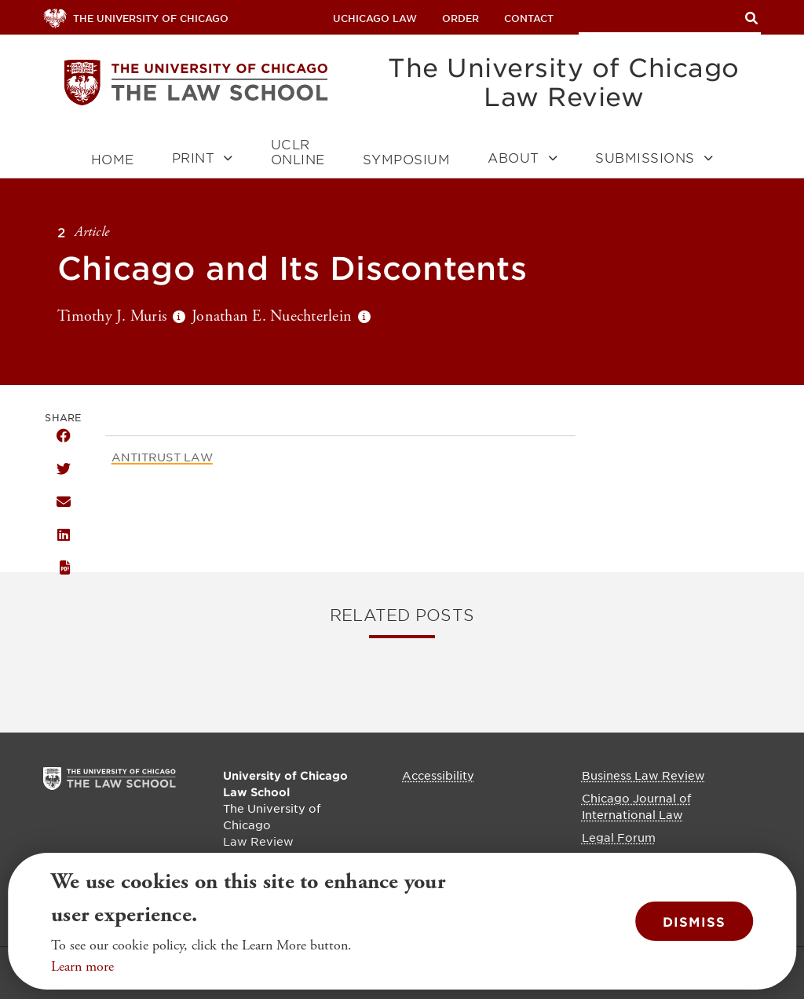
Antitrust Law (162, 457)
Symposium (407, 159)
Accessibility (438, 775)
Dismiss (694, 921)
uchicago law (375, 18)
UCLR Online (298, 152)
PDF (63, 568)
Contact (529, 18)
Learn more (82, 966)
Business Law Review (643, 775)
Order (460, 18)
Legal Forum (619, 837)
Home (112, 159)
